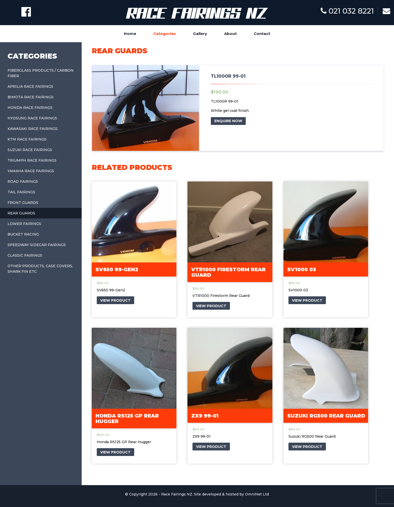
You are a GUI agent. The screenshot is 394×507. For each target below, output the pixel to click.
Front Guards (23, 202)
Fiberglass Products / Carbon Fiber (41, 73)
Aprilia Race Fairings (30, 86)
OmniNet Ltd (257, 494)
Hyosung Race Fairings (32, 118)
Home (130, 33)
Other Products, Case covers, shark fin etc (40, 269)
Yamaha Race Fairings (31, 171)
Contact (262, 33)
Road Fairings (23, 181)
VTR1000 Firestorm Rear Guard (228, 272)
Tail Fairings (21, 192)
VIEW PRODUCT (115, 300)
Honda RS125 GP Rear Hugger (127, 418)
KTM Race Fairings (27, 139)
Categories (164, 33)
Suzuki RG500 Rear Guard (326, 416)
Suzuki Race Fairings (30, 150)
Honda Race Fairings (30, 107)
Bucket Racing (23, 234)
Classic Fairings (25, 255)
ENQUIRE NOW (228, 121)
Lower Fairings (24, 223)
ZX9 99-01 (205, 416)
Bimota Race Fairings (31, 97)
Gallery (200, 33)
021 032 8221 (347, 11)
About (230, 33)
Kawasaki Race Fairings (33, 128)
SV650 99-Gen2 (116, 269)
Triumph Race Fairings (32, 160)
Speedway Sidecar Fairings (37, 245)
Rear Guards (21, 213)
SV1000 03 (301, 269)
